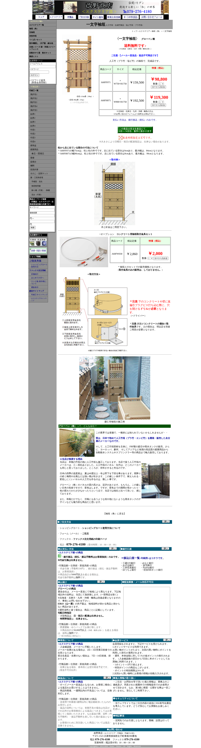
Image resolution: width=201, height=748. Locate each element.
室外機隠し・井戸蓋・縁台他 (41, 43)
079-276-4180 (76, 544)
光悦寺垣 (33, 36)
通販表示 (34, 287)
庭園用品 (34, 149)
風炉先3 (33, 102)
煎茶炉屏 (34, 170)
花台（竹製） (37, 195)
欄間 (32, 166)
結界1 (32, 114)
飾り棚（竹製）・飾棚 (41, 190)
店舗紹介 (34, 274)
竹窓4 (32, 142)
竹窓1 (32, 130)
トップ (134, 31)
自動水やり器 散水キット (40, 53)
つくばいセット (35, 40)
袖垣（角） (33, 29)
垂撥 (32, 158)
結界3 (32, 122)
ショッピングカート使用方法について (101, 528)
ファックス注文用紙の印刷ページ (90, 539)
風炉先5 (33, 110)
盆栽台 (33, 162)
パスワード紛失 (37, 80)
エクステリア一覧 (36, 25)
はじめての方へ (37, 278)
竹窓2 (32, 134)
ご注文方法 (35, 261)
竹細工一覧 (33, 90)
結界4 (32, 126)
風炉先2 (33, 98)
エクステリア (144, 31)
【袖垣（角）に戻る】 (114, 513)
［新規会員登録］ (39, 82)
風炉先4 (33, 106)
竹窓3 (32, 138)
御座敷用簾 (36, 186)
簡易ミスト (33, 56)
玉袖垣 (32, 32)
